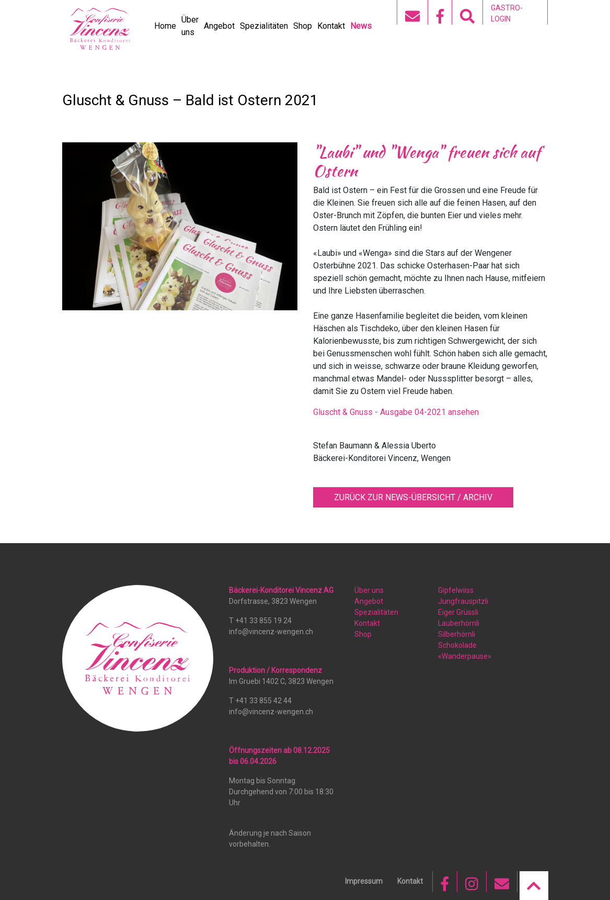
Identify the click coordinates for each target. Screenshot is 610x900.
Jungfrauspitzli (463, 601)
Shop (302, 26)
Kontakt (331, 26)
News (361, 26)
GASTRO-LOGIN (507, 13)
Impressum (364, 881)
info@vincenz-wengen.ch (271, 631)
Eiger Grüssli (458, 612)
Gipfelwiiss (456, 590)
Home (165, 26)
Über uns (369, 590)
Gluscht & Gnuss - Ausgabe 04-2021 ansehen (396, 412)
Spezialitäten (264, 26)
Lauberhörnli (458, 623)
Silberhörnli (456, 634)
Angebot (219, 26)
